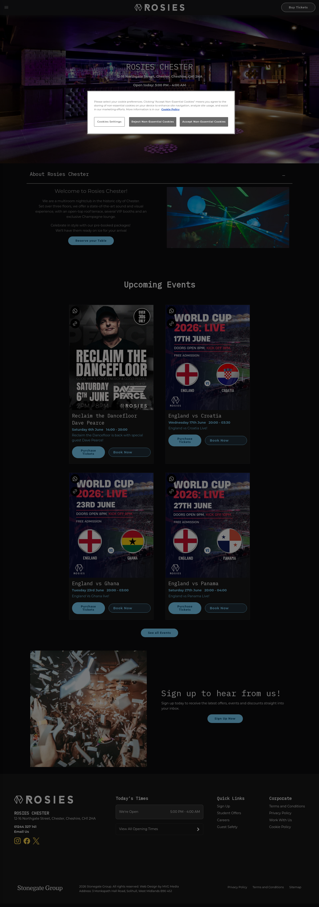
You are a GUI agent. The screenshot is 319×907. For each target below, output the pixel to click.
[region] (161, 112)
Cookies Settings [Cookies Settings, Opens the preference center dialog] (109, 121)
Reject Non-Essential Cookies (153, 121)
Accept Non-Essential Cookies (204, 121)
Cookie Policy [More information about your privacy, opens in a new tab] (170, 109)
